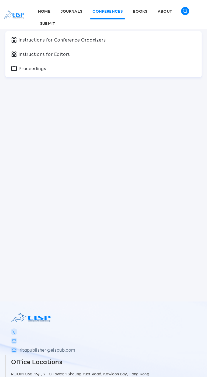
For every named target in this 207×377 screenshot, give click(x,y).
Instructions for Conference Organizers (58, 40)
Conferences (107, 11)
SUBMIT (47, 23)
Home (44, 11)
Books (140, 11)
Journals (71, 11)
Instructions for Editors (40, 54)
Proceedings (28, 68)
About (165, 11)
